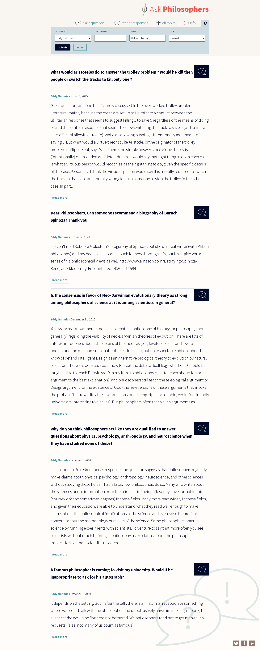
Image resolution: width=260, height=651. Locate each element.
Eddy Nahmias (60, 96)
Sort (173, 31)
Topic (134, 31)
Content (61, 31)
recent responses (135, 23)
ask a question (93, 23)
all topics (169, 23)
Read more (60, 198)
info (193, 23)
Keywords (101, 31)
